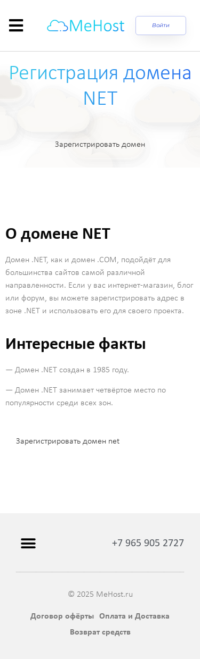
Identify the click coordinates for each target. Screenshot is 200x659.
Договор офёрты (62, 616)
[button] (28, 544)
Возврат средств (100, 632)
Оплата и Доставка (134, 616)
